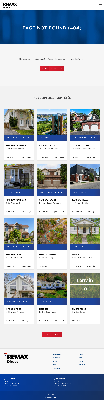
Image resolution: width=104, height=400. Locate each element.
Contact (82, 361)
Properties (57, 354)
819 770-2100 (61, 386)
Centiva (56, 397)
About (55, 361)
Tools (55, 364)
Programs (56, 368)
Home (44, 68)
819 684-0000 (12, 386)
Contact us (56, 68)
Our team (56, 357)
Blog (80, 357)
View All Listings (52, 335)
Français (82, 364)
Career (81, 354)
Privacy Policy (79, 393)
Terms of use (89, 393)
